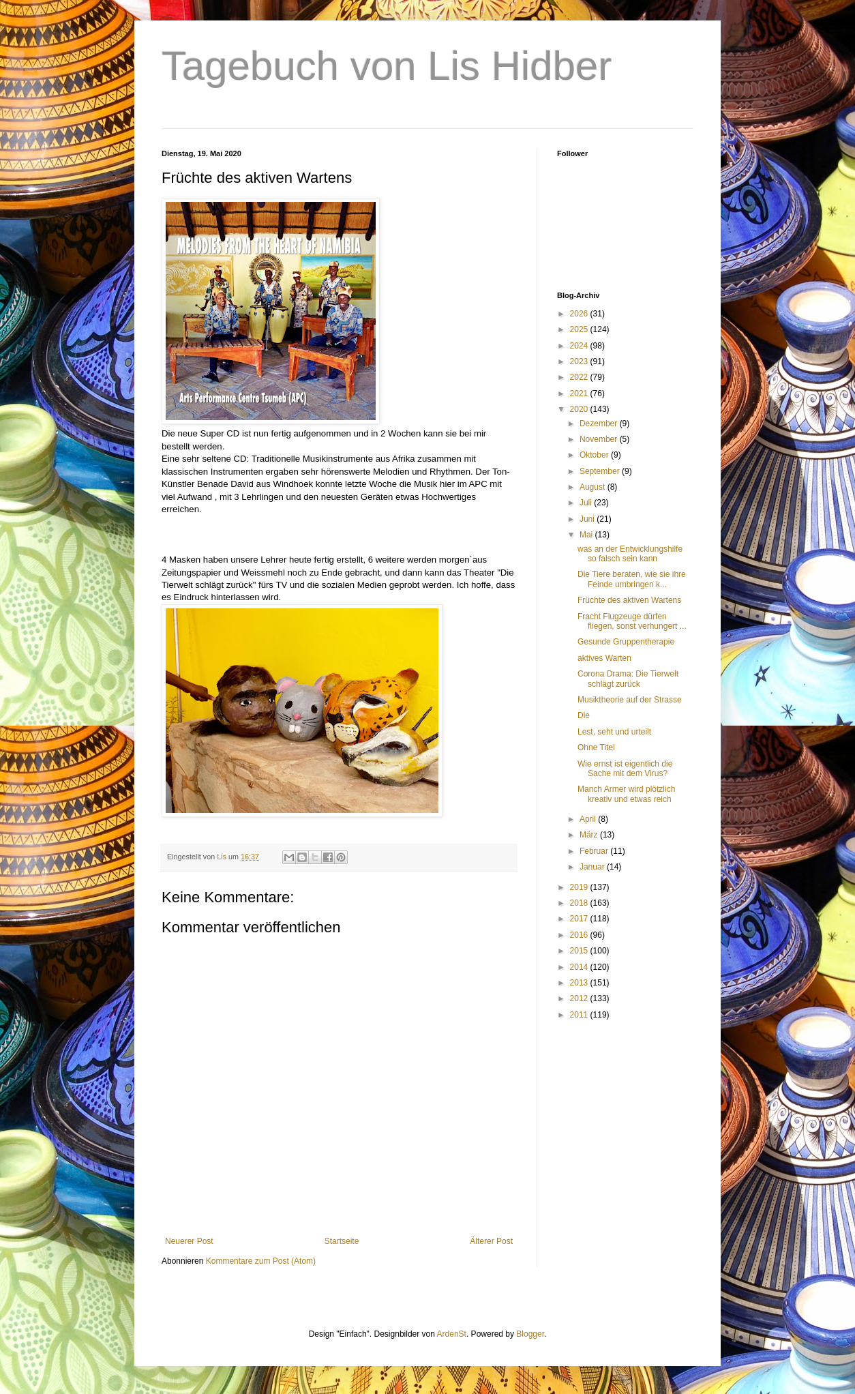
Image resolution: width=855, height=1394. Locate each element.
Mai (587, 534)
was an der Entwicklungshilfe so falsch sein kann (630, 553)
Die (584, 715)
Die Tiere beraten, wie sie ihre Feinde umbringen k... (632, 579)
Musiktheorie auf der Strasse (630, 700)
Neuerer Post (189, 1241)
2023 (580, 361)
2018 (580, 903)
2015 (580, 950)
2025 (580, 329)
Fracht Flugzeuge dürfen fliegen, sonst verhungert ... (632, 621)
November (600, 439)
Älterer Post (491, 1241)
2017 (580, 918)
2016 (580, 935)
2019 (580, 887)
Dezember (600, 423)
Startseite (342, 1241)
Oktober (595, 455)
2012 (580, 998)
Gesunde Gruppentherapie (626, 642)
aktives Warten (604, 658)
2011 (580, 1015)
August (594, 487)
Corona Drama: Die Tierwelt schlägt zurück (628, 678)
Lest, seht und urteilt (614, 732)
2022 (580, 377)
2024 (580, 346)
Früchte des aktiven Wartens (629, 600)
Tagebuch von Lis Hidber (387, 66)
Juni (588, 519)
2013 (580, 983)
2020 (580, 409)
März (590, 835)
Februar (595, 851)
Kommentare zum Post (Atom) (261, 1261)
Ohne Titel (596, 747)
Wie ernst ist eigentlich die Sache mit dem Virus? (625, 768)
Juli (587, 502)
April (589, 819)
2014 (580, 967)
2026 (580, 313)
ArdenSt (451, 1334)
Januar (593, 867)
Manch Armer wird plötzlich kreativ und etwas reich (626, 793)
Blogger (530, 1334)
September (601, 471)
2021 (580, 393)
